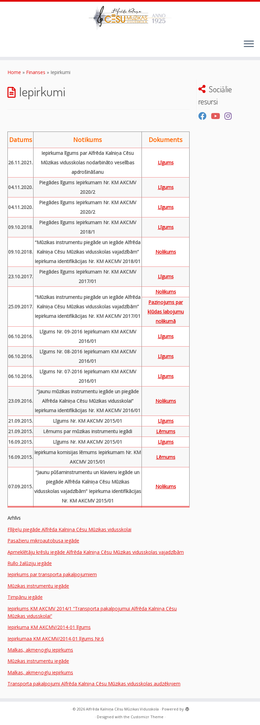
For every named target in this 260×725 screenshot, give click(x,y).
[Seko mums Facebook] (204, 116)
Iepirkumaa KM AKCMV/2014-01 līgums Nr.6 (55, 638)
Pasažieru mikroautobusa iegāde (43, 540)
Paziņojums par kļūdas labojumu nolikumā (166, 311)
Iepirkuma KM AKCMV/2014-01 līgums (49, 627)
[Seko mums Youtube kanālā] (217, 116)
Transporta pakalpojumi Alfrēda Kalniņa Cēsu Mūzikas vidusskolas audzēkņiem (93, 683)
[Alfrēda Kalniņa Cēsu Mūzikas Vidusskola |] (130, 18)
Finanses (35, 72)
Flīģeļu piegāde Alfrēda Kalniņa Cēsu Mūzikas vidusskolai (69, 529)
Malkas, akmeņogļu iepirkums (40, 650)
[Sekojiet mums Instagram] (230, 116)
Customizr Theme (147, 716)
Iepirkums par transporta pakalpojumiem (52, 574)
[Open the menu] (249, 45)
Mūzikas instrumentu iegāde (38, 586)
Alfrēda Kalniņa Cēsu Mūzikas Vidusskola (122, 708)
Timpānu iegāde (25, 597)
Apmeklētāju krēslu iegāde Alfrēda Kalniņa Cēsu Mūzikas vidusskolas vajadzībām (95, 552)
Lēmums (165, 431)
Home (14, 72)
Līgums (166, 162)
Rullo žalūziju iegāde (29, 563)
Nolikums (165, 252)
